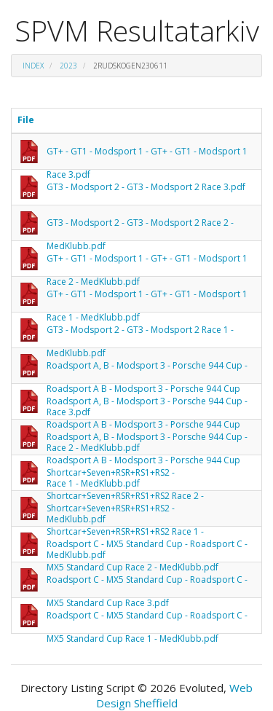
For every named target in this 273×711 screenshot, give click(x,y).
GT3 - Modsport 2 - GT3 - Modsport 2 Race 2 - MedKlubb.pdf (140, 225)
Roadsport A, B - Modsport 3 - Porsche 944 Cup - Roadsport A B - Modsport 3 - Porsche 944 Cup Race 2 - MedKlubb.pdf (147, 404)
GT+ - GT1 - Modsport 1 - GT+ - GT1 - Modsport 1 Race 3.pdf (147, 154)
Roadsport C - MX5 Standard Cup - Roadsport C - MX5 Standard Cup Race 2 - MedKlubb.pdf (147, 547)
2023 (68, 65)
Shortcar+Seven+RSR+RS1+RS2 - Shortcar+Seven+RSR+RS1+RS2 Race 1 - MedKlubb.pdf (125, 511)
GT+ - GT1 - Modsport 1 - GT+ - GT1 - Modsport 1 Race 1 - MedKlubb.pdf (147, 297)
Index (33, 65)
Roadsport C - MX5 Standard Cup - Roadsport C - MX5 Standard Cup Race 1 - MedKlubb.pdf (147, 618)
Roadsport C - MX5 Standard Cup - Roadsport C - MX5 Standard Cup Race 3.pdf (147, 582)
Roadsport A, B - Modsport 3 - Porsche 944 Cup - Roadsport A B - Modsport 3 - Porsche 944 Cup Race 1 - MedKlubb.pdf (147, 440)
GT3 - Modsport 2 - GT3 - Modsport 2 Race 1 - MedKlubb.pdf (140, 332)
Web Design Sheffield (174, 695)
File (25, 120)
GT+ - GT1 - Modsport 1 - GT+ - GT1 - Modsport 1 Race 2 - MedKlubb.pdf (147, 261)
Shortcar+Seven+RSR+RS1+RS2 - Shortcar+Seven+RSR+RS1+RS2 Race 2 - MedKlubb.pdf (125, 475)
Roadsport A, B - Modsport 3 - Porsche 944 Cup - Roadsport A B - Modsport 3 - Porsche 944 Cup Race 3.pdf (147, 368)
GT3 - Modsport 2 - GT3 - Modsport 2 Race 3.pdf (146, 187)
